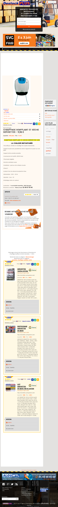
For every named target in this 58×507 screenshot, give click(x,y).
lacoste (48, 142)
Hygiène (28, 263)
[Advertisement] (22, 65)
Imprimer (6, 120)
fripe (53, 139)
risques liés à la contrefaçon (26, 226)
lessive (47, 145)
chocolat (48, 137)
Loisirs (29, 379)
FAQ (26, 224)
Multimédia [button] (18, 49)
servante (48, 153)
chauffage (20, 260)
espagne (48, 139)
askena (9, 305)
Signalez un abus (7, 125)
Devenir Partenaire (26, 489)
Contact (23, 487)
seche (30, 260)
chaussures (49, 134)
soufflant (25, 260)
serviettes (14, 260)
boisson (52, 128)
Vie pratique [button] (25, 49)
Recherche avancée (29, 29)
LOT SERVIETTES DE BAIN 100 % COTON (25, 386)
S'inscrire (23, 492)
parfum (48, 151)
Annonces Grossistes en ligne (29, 470)
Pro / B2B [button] (41, 49)
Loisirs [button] (46, 49)
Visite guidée (48, 117)
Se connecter (24, 490)
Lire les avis (7, 116)
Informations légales (26, 493)
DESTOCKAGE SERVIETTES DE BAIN (22, 328)
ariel (47, 128)
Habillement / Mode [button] (8, 49)
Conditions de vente (26, 495)
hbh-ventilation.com (15, 200)
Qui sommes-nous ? (50, 115)
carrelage (48, 131)
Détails (13, 123)
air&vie (7, 192)
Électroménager (28, 123)
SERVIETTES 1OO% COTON (22, 270)
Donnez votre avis (8, 114)
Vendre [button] (51, 49)
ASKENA (9, 302)
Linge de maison (26, 321)
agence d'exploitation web (28, 503)
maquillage (49, 148)
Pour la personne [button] (33, 49)
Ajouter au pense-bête (9, 118)
